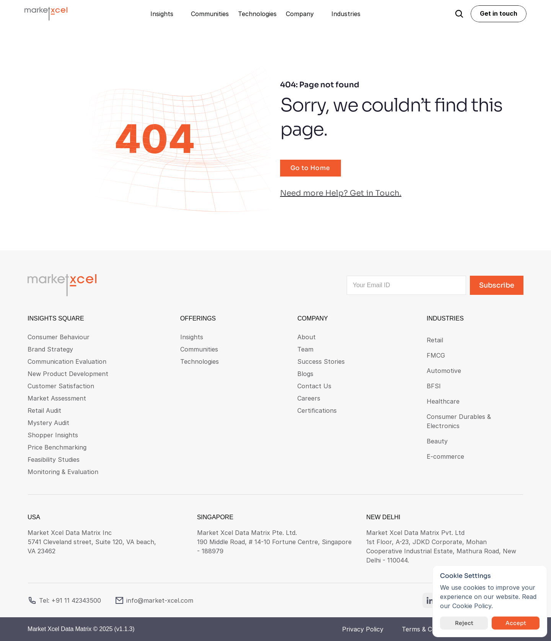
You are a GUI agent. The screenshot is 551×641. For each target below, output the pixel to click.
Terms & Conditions (430, 629)
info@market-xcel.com (159, 600)
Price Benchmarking (57, 447)
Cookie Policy (471, 606)
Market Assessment (57, 398)
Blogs (305, 374)
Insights (191, 337)
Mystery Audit (48, 423)
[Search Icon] (459, 13)
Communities (199, 349)
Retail (435, 340)
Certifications (317, 410)
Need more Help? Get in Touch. (340, 193)
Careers (308, 398)
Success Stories (321, 361)
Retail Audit (44, 410)
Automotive (444, 370)
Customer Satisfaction (61, 386)
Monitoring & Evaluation (63, 472)
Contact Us (314, 386)
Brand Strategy (50, 349)
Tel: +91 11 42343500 (70, 600)
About (306, 337)
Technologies (199, 361)
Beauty (437, 441)
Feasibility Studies (54, 459)
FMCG (436, 355)
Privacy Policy (362, 629)
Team (305, 349)
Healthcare (443, 401)
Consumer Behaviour (59, 337)
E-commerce (445, 456)
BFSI (434, 386)
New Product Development (68, 374)
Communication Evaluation (67, 361)
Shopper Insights (53, 435)
